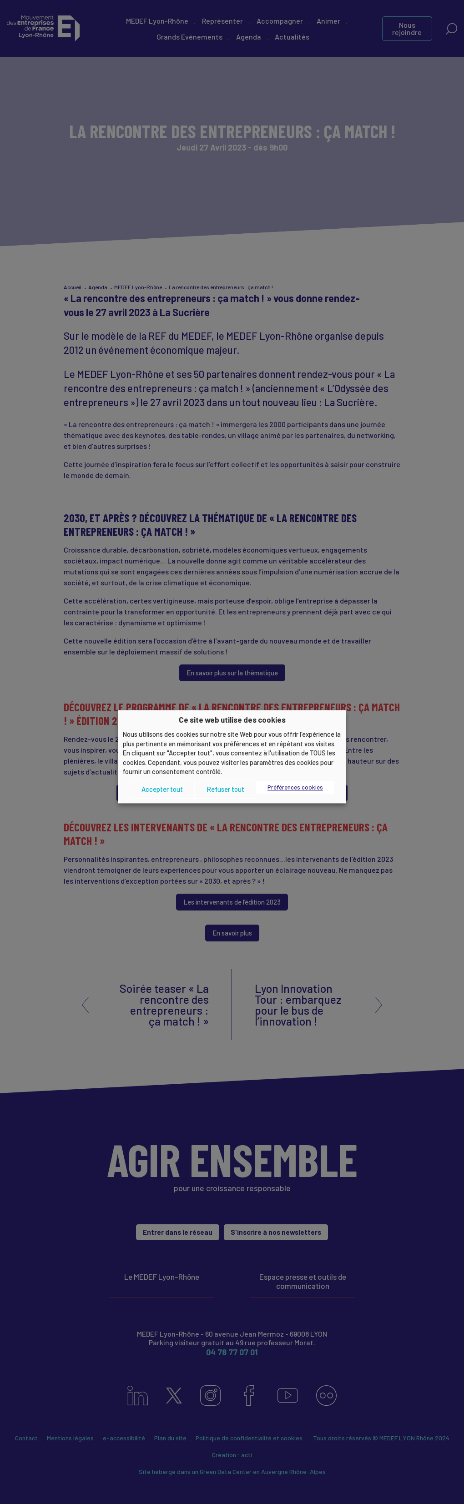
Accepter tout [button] (162, 789)
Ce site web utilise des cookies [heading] (232, 719)
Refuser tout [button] (225, 789)
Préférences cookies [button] (295, 787)
